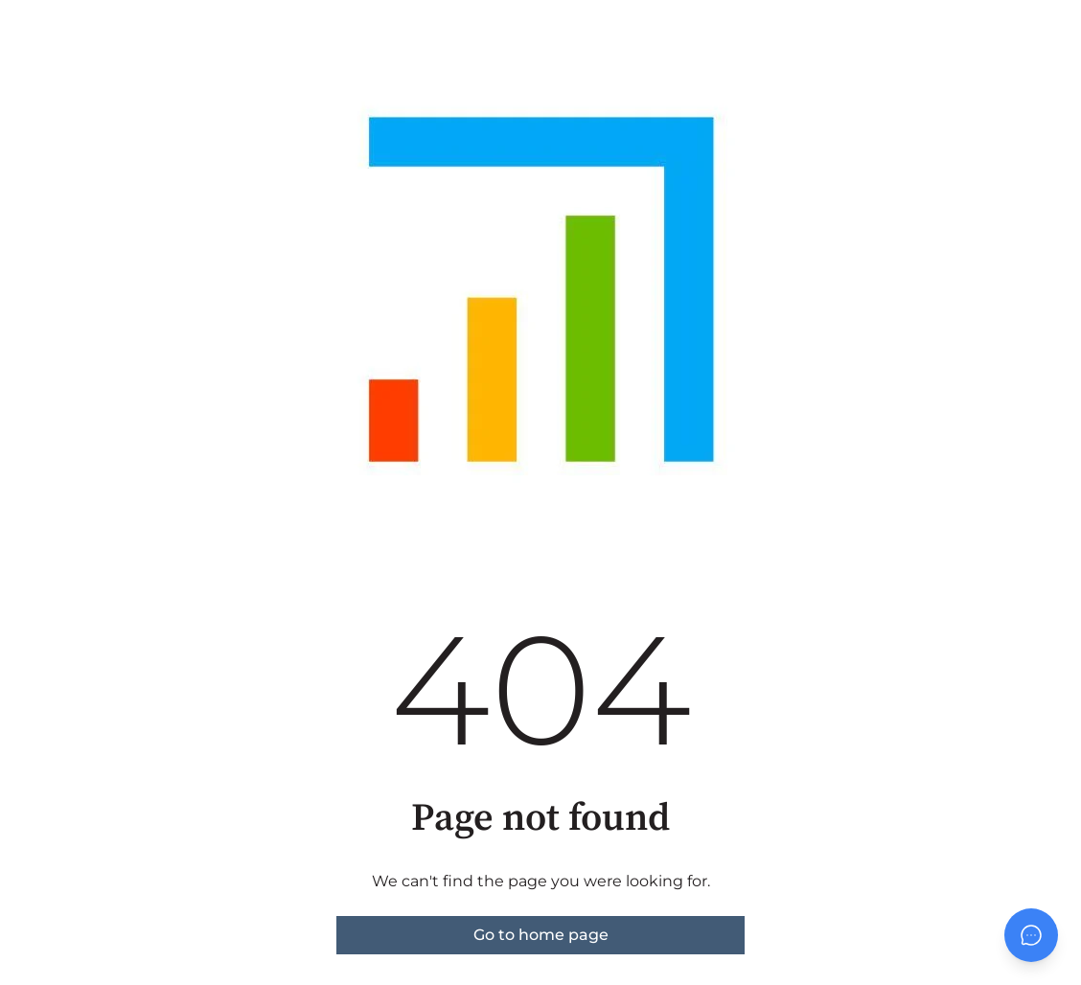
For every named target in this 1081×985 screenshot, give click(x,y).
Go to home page (541, 935)
